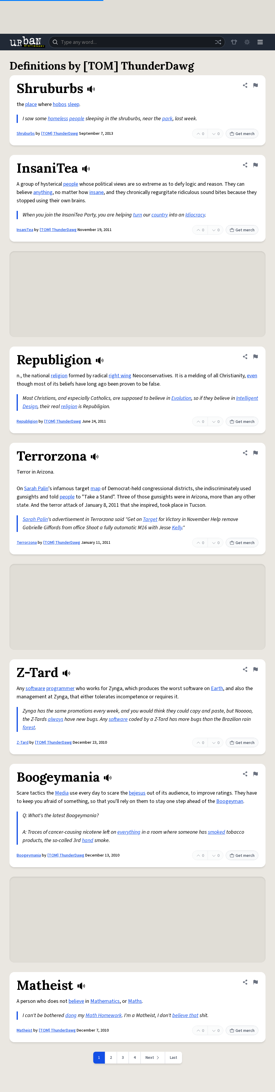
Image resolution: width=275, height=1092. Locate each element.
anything (43, 192)
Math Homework (104, 1015)
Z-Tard (23, 742)
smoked (216, 832)
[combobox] (137, 42)
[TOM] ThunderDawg (59, 134)
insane (96, 192)
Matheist (24, 1030)
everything (128, 832)
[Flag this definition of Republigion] (255, 356)
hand (87, 840)
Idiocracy (195, 215)
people (76, 118)
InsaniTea (25, 230)
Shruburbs (26, 134)
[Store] (234, 42)
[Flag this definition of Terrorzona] (255, 453)
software (35, 688)
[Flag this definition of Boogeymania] (255, 774)
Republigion (27, 421)
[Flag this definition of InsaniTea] (255, 165)
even (252, 375)
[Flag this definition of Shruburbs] (255, 85)
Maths (135, 1001)
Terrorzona (27, 543)
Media (62, 793)
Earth (217, 688)
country (159, 215)
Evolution (181, 398)
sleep (73, 104)
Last (173, 1058)
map (95, 488)
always (55, 719)
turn (137, 215)
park (167, 118)
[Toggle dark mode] (247, 42)
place (31, 104)
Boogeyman (229, 801)
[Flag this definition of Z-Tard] (255, 669)
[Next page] (153, 1058)
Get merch (242, 134)
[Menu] (260, 42)
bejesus (137, 793)
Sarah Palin (36, 488)
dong (71, 1015)
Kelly (177, 527)
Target (150, 519)
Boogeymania (29, 855)
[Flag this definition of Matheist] (255, 982)
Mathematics (105, 1001)
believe (76, 1001)
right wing (120, 375)
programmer (60, 688)
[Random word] (218, 42)
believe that (185, 1015)
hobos (60, 104)
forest (29, 727)
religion (59, 375)
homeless (58, 118)
